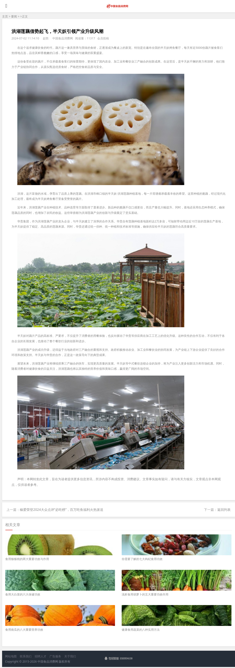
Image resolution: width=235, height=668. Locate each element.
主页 (5, 16)
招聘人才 (40, 656)
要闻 (14, 16)
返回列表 (224, 509)
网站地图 (11, 656)
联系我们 (26, 656)
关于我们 (70, 656)
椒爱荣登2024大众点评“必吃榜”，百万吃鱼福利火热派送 (61, 509)
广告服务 (55, 656)
